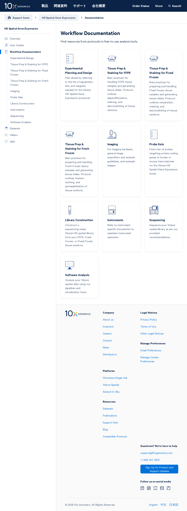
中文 (163, 504)
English (153, 504)
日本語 (173, 504)
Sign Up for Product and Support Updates (159, 469)
